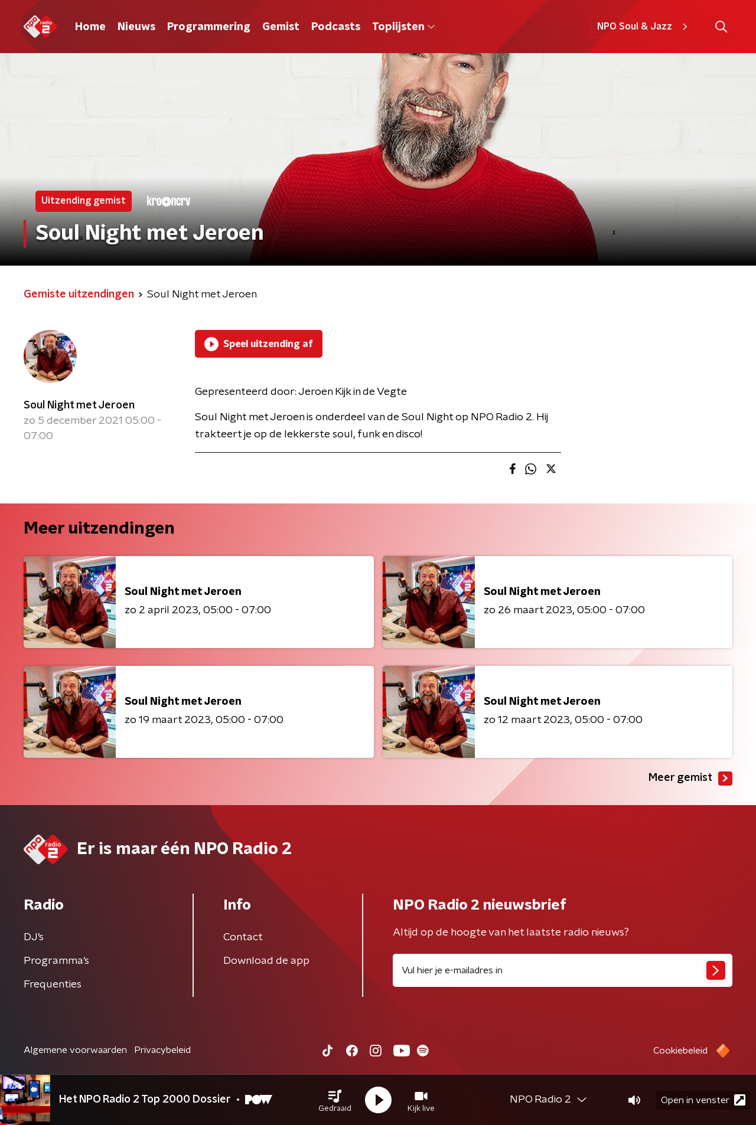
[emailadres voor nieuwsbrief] (562, 970)
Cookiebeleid (680, 1050)
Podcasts (335, 27)
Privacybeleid (162, 1050)
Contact (243, 937)
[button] (335, 1100)
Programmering (208, 27)
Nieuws (136, 27)
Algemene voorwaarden (75, 1050)
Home (90, 27)
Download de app (266, 961)
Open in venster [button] (703, 1100)
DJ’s (34, 937)
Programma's (56, 961)
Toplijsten (403, 27)
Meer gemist (690, 778)
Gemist (280, 27)
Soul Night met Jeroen (79, 405)
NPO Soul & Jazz (644, 26)
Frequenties (53, 984)
